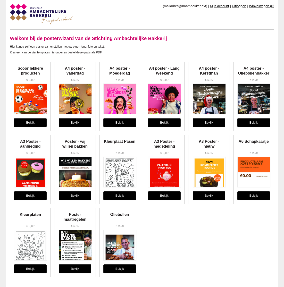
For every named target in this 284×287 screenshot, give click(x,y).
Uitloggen (239, 6)
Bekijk (30, 122)
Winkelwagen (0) (261, 6)
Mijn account (219, 6)
